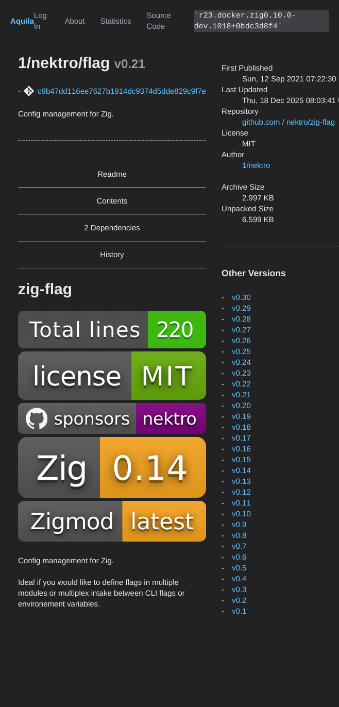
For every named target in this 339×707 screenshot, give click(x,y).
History (112, 254)
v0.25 (241, 351)
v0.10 (241, 514)
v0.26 (241, 340)
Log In (40, 21)
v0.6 (239, 557)
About (74, 21)
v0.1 (239, 611)
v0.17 (241, 438)
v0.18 (241, 427)
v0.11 (241, 503)
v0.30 (241, 297)
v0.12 (241, 492)
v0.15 (241, 460)
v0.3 (239, 589)
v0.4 (239, 579)
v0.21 (241, 395)
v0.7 (239, 546)
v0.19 (241, 416)
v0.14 (241, 470)
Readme (112, 174)
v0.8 (239, 535)
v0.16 (241, 449)
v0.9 (239, 524)
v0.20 (241, 405)
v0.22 (241, 384)
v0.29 (241, 308)
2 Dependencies (112, 228)
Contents (112, 201)
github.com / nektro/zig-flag (288, 122)
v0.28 (241, 319)
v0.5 (239, 568)
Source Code (159, 21)
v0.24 (241, 362)
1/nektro (256, 165)
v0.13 (241, 481)
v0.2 (239, 600)
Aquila (22, 21)
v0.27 (241, 330)
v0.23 (241, 373)
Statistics (115, 21)
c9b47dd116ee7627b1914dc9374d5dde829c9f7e (122, 91)
